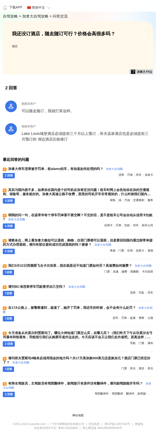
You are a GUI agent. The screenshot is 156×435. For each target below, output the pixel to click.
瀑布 (150, 343)
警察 (141, 318)
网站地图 (78, 415)
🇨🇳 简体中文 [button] (39, 7)
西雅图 (134, 271)
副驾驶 (141, 393)
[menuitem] (12, 6)
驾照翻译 (117, 393)
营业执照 (94, 424)
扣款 (127, 225)
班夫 (133, 368)
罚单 (130, 174)
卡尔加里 (147, 271)
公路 (150, 318)
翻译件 (130, 393)
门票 (121, 250)
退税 (150, 250)
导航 (133, 343)
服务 (150, 200)
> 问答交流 (58, 16)
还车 (115, 318)
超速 (133, 318)
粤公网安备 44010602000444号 (102, 428)
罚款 (141, 292)
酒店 (15, 46)
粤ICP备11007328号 (117, 424)
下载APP (12, 7)
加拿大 (149, 174)
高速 (116, 271)
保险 (112, 200)
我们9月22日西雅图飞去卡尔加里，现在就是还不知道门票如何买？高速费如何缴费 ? (80, 265)
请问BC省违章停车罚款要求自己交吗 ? (46, 286)
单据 (112, 250)
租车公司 (147, 225)
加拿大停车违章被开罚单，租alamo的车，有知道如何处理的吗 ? (65, 169)
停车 (138, 174)
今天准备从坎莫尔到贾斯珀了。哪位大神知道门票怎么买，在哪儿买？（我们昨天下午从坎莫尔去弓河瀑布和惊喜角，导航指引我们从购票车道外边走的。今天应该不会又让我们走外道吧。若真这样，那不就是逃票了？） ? (77, 337)
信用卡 (108, 225)
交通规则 (138, 200)
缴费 (124, 271)
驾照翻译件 (102, 393)
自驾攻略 (11, 16)
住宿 (130, 250)
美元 (150, 368)
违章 (121, 174)
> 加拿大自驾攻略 (34, 16)
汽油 (127, 200)
